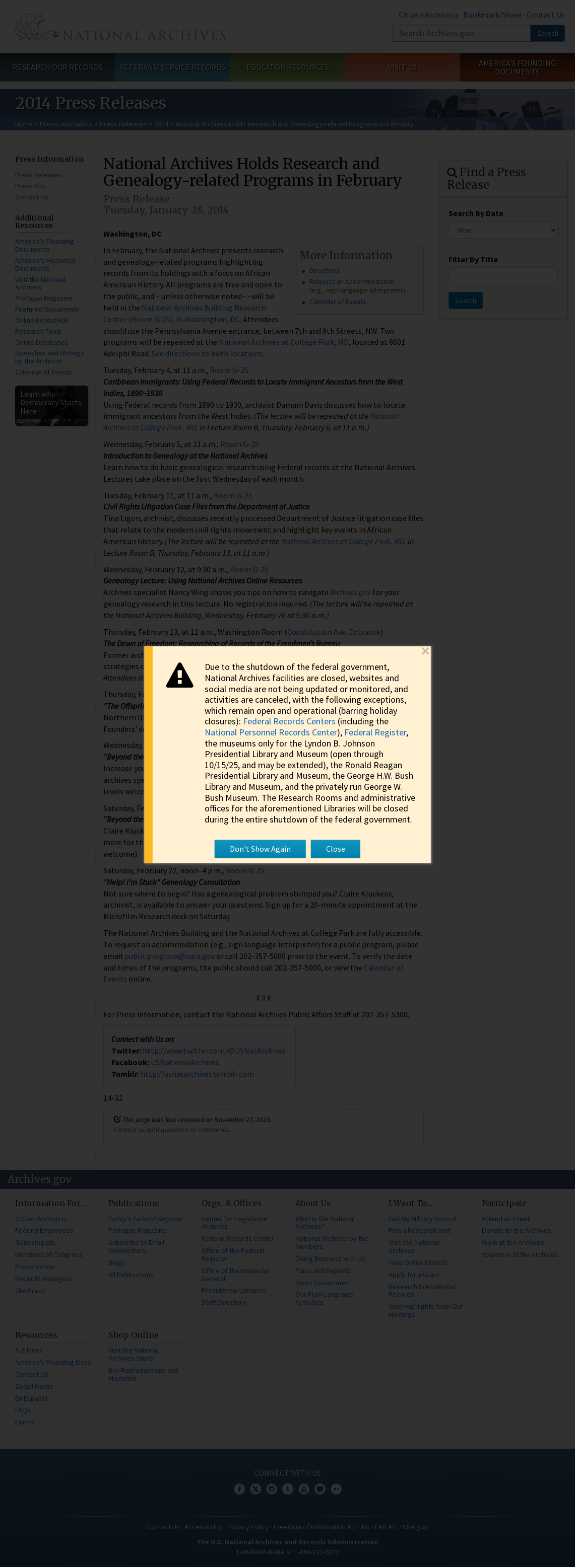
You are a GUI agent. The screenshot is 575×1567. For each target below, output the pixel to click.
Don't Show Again (260, 849)
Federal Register (375, 732)
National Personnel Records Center (271, 732)
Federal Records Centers (289, 721)
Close (335, 849)
